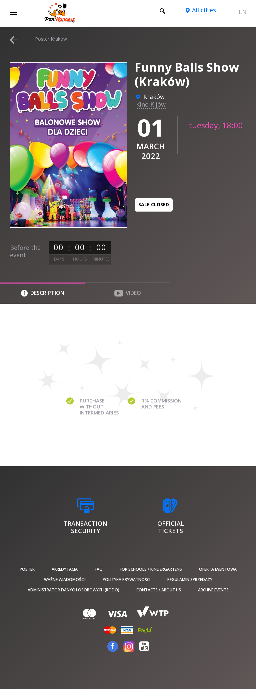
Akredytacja (65, 569)
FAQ (99, 569)
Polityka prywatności (126, 579)
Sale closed (153, 204)
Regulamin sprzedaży (189, 579)
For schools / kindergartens (151, 569)
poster (27, 569)
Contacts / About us (158, 590)
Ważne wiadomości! (65, 579)
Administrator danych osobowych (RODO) (73, 590)
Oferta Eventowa (218, 569)
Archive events (213, 590)
